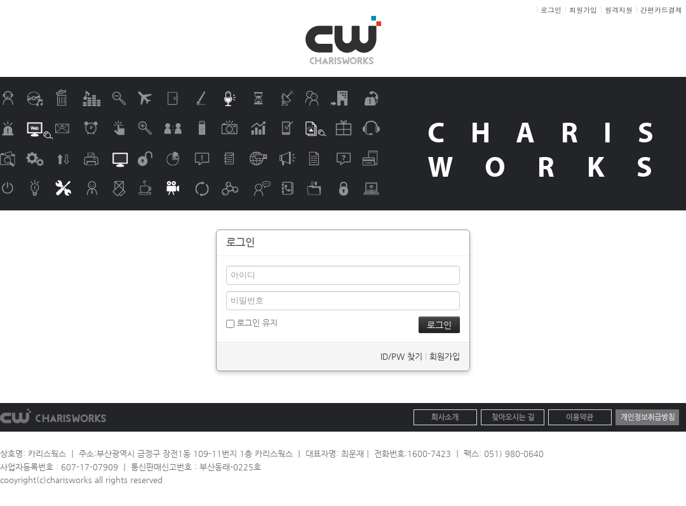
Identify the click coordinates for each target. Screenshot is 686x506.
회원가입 (444, 356)
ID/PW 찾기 (401, 356)
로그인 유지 (252, 322)
